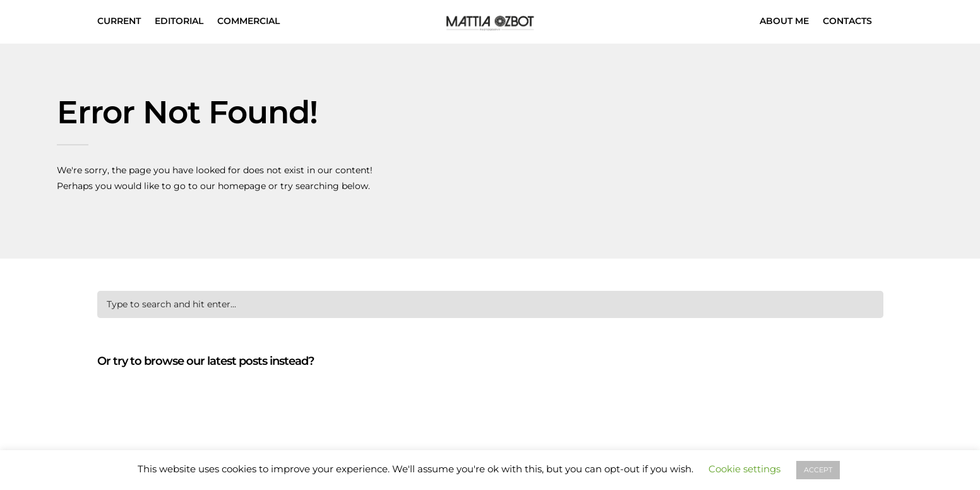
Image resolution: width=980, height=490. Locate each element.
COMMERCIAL (248, 21)
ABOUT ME (784, 21)
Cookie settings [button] (744, 469)
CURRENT (119, 21)
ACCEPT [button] (818, 469)
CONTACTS (847, 21)
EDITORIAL (179, 21)
